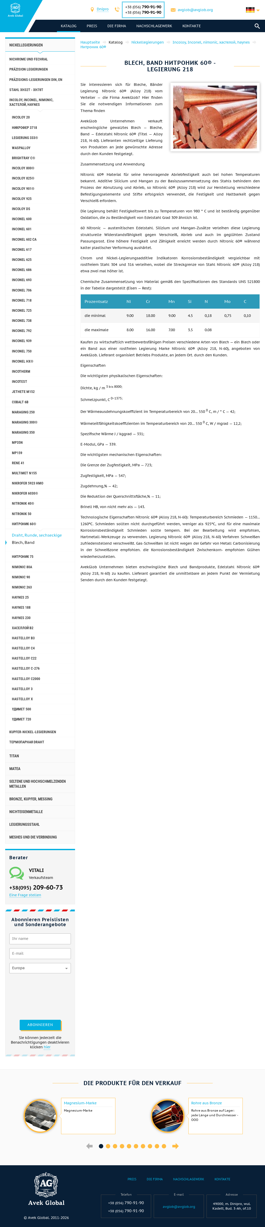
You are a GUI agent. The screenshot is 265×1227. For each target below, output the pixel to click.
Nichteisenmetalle (26, 811)
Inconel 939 (22, 341)
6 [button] (136, 1146)
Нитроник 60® (24, 524)
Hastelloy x (22, 699)
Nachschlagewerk (154, 26)
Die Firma (116, 26)
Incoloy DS (21, 209)
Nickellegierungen (26, 45)
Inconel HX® (22, 361)
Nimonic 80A (22, 567)
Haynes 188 (21, 607)
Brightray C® (23, 158)
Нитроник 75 (22, 556)
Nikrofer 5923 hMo (27, 483)
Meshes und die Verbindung (33, 837)
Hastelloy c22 (24, 658)
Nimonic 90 (21, 577)
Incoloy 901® (23, 188)
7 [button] (143, 1146)
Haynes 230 (21, 618)
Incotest (19, 381)
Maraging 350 (23, 432)
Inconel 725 (22, 310)
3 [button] (115, 1146)
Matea (14, 768)
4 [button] (122, 1146)
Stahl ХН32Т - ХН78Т (26, 90)
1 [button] (101, 1146)
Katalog (68, 26)
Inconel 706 (22, 290)
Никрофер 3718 (24, 128)
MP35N (17, 442)
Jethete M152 (23, 392)
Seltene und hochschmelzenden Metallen (37, 783)
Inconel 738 (22, 320)
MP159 (17, 453)
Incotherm (21, 371)
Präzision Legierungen (28, 69)
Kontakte (191, 26)
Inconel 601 (22, 229)
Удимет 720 (21, 719)
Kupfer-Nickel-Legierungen (32, 732)
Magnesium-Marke (80, 1103)
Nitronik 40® (23, 503)
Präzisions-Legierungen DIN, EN (35, 80)
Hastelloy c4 (23, 648)
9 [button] (157, 1146)
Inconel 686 (22, 270)
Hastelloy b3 (23, 638)
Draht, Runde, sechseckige (37, 535)
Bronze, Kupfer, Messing (31, 799)
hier (47, 1047)
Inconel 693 (22, 280)
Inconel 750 (22, 351)
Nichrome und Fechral (28, 59)
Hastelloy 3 (22, 689)
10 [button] (164, 1146)
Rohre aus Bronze (206, 1103)
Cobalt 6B (20, 402)
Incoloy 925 (22, 199)
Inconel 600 (22, 219)
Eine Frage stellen (25, 895)
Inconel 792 (22, 331)
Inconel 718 (22, 300)
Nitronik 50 (21, 514)
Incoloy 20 (21, 117)
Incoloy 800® (23, 168)
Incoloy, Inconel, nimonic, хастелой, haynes (31, 102)
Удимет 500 (21, 709)
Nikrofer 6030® (25, 493)
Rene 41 (18, 463)
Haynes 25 (20, 597)
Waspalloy (21, 148)
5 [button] (129, 1146)
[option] (68, 1116)
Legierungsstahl (24, 824)
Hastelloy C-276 (26, 668)
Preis (92, 26)
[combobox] (103, 10)
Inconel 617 (22, 249)
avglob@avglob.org (195, 10)
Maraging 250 (23, 412)
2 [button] (108, 1146)
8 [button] (150, 1146)
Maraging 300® (25, 422)
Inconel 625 (22, 260)
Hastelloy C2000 (26, 679)
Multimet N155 (24, 473)
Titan (14, 756)
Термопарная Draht (26, 742)
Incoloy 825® (23, 178)
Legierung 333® (25, 138)
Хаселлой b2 (22, 628)
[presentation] (30, 996)
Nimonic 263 (22, 587)
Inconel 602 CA (24, 239)
